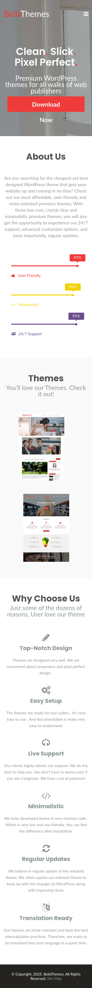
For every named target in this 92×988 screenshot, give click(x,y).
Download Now (46, 106)
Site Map (54, 978)
